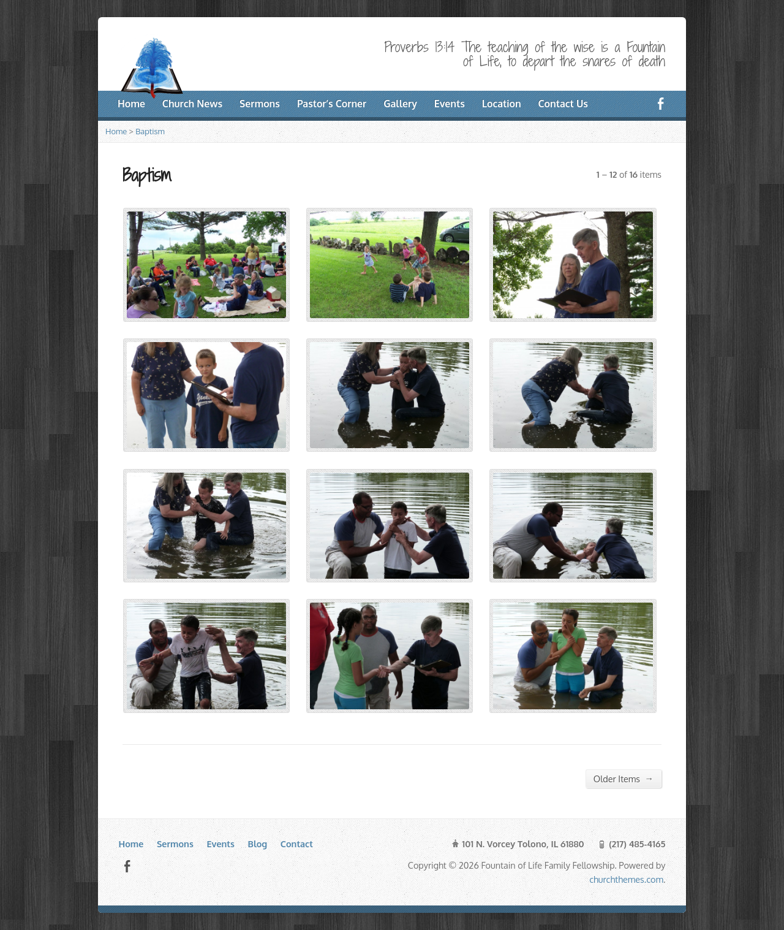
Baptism (150, 131)
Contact (297, 843)
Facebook (127, 866)
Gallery (400, 103)
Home (116, 131)
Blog (258, 843)
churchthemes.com (626, 879)
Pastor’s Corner (331, 103)
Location (501, 103)
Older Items (624, 778)
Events (449, 103)
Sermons (259, 103)
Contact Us (563, 103)
